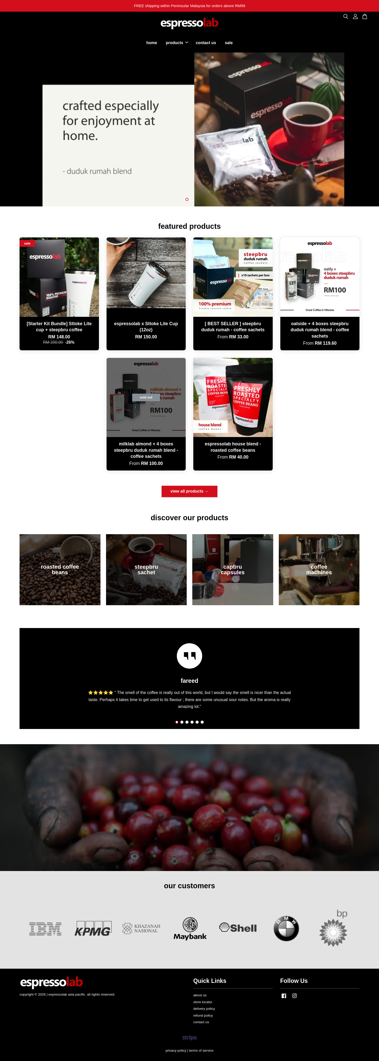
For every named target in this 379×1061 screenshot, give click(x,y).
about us (199, 995)
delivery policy (204, 1009)
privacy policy (176, 1050)
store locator (202, 1002)
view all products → (189, 491)
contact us (206, 43)
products (177, 43)
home (151, 43)
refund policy (203, 1015)
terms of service (201, 1050)
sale (229, 43)
